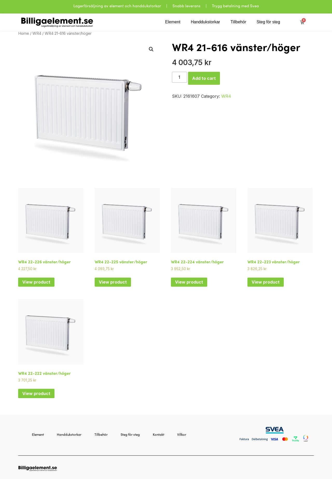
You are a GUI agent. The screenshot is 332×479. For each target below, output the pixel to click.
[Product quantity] (179, 77)
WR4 (36, 33)
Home (23, 33)
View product (36, 282)
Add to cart (204, 78)
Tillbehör (238, 22)
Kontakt (158, 434)
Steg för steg (268, 22)
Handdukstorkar (205, 22)
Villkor (181, 434)
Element (173, 22)
